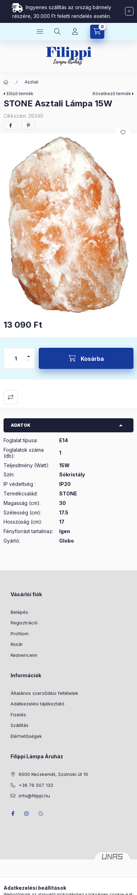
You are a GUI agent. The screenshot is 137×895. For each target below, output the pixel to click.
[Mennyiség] (16, 358)
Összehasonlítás (11, 397)
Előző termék (20, 93)
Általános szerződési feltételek (44, 693)
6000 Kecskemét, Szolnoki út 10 (53, 774)
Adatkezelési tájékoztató (37, 703)
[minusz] (28, 363)
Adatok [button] (21, 425)
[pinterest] (28, 125)
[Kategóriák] (40, 32)
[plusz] (28, 353)
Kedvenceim (24, 655)
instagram (27, 814)
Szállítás (20, 725)
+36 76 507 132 (36, 785)
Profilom (20, 633)
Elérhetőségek (26, 736)
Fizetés (18, 714)
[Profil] (75, 32)
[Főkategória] (6, 82)
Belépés (19, 612)
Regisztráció (24, 622)
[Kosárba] (86, 358)
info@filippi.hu (34, 795)
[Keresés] (57, 32)
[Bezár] (129, 11)
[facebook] (11, 125)
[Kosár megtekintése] (97, 32)
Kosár (17, 644)
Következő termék (112, 93)
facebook (13, 814)
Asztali (31, 82)
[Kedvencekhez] (123, 132)
